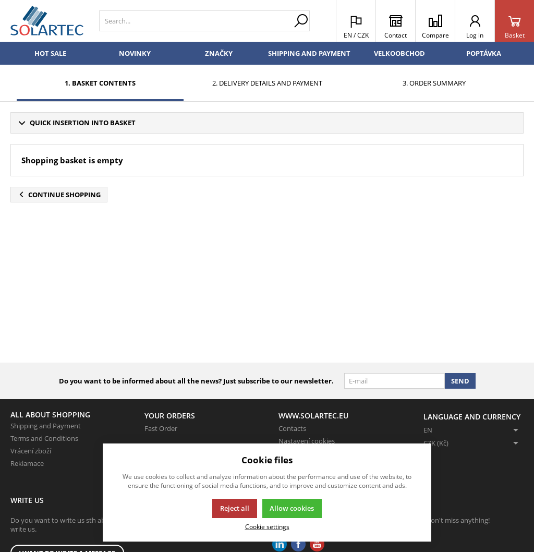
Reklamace (27, 463)
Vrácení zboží (30, 450)
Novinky (135, 53)
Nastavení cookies (306, 441)
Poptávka (483, 53)
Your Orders (169, 416)
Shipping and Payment (309, 53)
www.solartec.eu (313, 416)
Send (460, 381)
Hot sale (50, 53)
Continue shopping (59, 194)
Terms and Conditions (44, 438)
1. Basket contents (100, 83)
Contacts (292, 428)
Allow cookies (292, 508)
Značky (219, 53)
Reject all (234, 508)
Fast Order (160, 428)
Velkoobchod (399, 53)
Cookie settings (267, 526)
